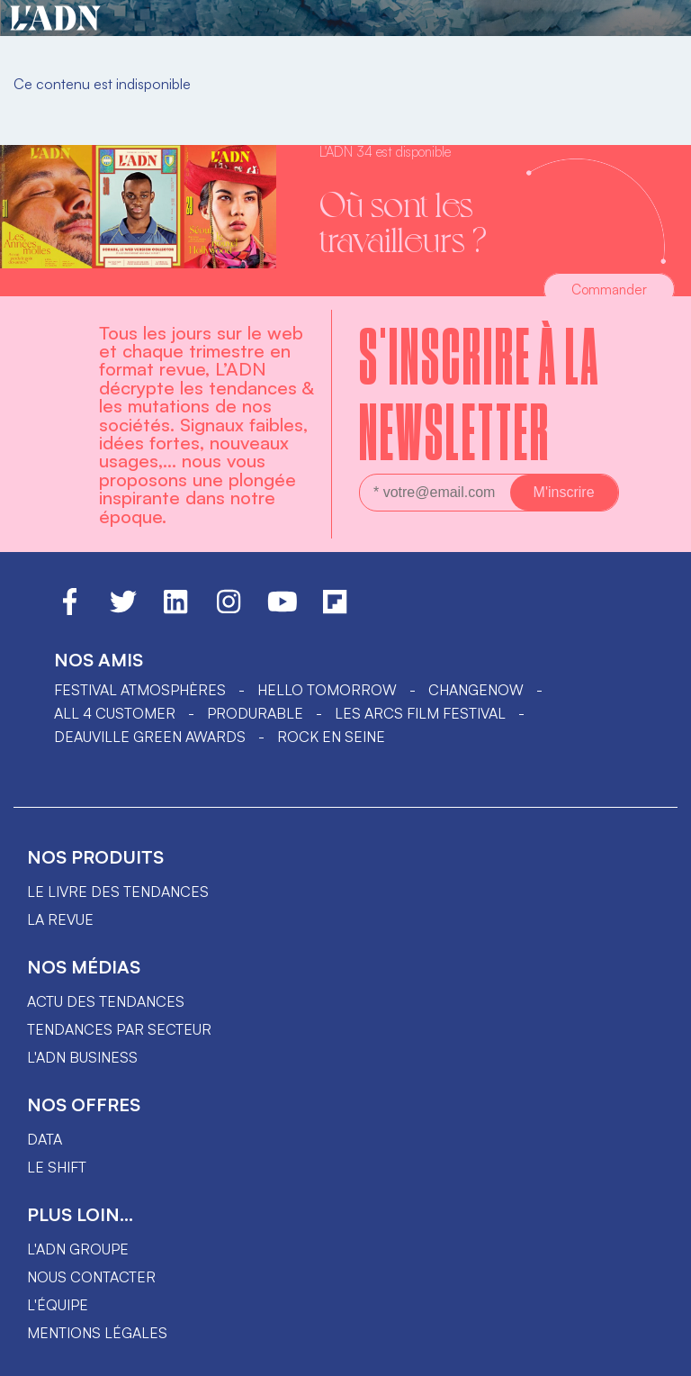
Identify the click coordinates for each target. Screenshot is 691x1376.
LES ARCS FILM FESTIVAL (420, 713)
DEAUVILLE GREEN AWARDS (150, 737)
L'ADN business (82, 1057)
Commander (609, 289)
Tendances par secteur (119, 1029)
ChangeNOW (476, 690)
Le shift (56, 1167)
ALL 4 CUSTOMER (114, 713)
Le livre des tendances (118, 892)
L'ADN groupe (78, 1249)
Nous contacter (91, 1277)
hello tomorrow (327, 690)
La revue (60, 919)
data (44, 1139)
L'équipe (57, 1305)
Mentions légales (97, 1333)
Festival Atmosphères (140, 690)
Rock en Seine (331, 737)
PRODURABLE (255, 713)
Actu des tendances (105, 1001)
